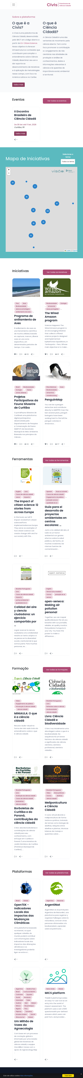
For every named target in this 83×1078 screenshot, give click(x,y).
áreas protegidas (52, 309)
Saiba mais (18, 84)
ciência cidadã (22, 709)
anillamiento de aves (23, 312)
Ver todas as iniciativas (57, 272)
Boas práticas (59, 793)
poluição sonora (52, 500)
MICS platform (55, 993)
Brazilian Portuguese (23, 589)
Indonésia (19, 1000)
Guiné (18, 997)
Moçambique (29, 1006)
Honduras (27, 997)
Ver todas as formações (57, 669)
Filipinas (18, 1011)
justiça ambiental (22, 600)
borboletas (20, 801)
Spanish (49, 491)
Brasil (18, 387)
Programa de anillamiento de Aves (25, 319)
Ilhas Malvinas (51, 387)
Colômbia (19, 994)
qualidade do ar (51, 503)
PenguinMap (53, 399)
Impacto (19, 597)
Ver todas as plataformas (56, 873)
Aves (24, 303)
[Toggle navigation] (13, 4)
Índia (28, 1000)
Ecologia (63, 303)
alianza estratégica (23, 309)
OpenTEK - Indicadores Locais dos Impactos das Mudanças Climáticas (24, 914)
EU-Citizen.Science (29, 43)
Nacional (60, 901)
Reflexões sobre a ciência (55, 706)
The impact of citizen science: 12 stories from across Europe (26, 506)
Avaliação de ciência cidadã (25, 796)
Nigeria (18, 1009)
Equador (29, 994)
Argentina (49, 901)
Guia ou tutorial (61, 491)
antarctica (50, 393)
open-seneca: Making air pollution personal (54, 606)
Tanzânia (28, 1011)
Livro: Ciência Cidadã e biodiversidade (55, 719)
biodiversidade (51, 709)
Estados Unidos (21, 1014)
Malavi (33, 1003)
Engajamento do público (55, 497)
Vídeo (18, 701)
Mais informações (26, 1076)
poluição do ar (60, 594)
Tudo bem (68, 1076)
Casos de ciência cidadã (24, 494)
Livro (26, 491)
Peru (17, 303)
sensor (48, 597)
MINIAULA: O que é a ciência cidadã (25, 717)
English (18, 491)
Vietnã (33, 1014)
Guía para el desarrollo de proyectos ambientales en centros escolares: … (56, 516)
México (18, 1006)
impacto (27, 497)
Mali (26, 1003)
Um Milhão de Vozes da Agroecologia (23, 1024)
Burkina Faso (31, 989)
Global (25, 901)
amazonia (51, 306)
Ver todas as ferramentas (56, 460)
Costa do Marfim (29, 992)
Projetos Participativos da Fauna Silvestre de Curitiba (26, 402)
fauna (29, 390)
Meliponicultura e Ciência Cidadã (56, 806)
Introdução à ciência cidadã (25, 706)
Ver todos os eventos (56, 101)
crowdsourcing (51, 395)
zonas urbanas (21, 393)
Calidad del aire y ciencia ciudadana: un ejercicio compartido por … (25, 616)
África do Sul (20, 1017)
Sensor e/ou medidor (53, 592)
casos (18, 497)
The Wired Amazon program (52, 316)
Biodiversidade (21, 306)
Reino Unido (50, 989)
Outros (48, 594)
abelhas (59, 796)
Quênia (18, 1003)
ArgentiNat (52, 905)
